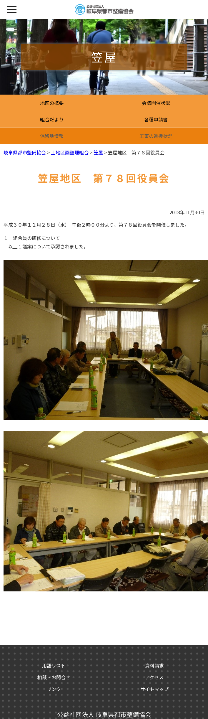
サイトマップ (154, 688)
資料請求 (154, 665)
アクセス (154, 677)
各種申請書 (156, 119)
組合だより (52, 119)
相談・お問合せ (53, 677)
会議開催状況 (156, 102)
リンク (54, 688)
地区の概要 (52, 102)
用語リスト (54, 665)
